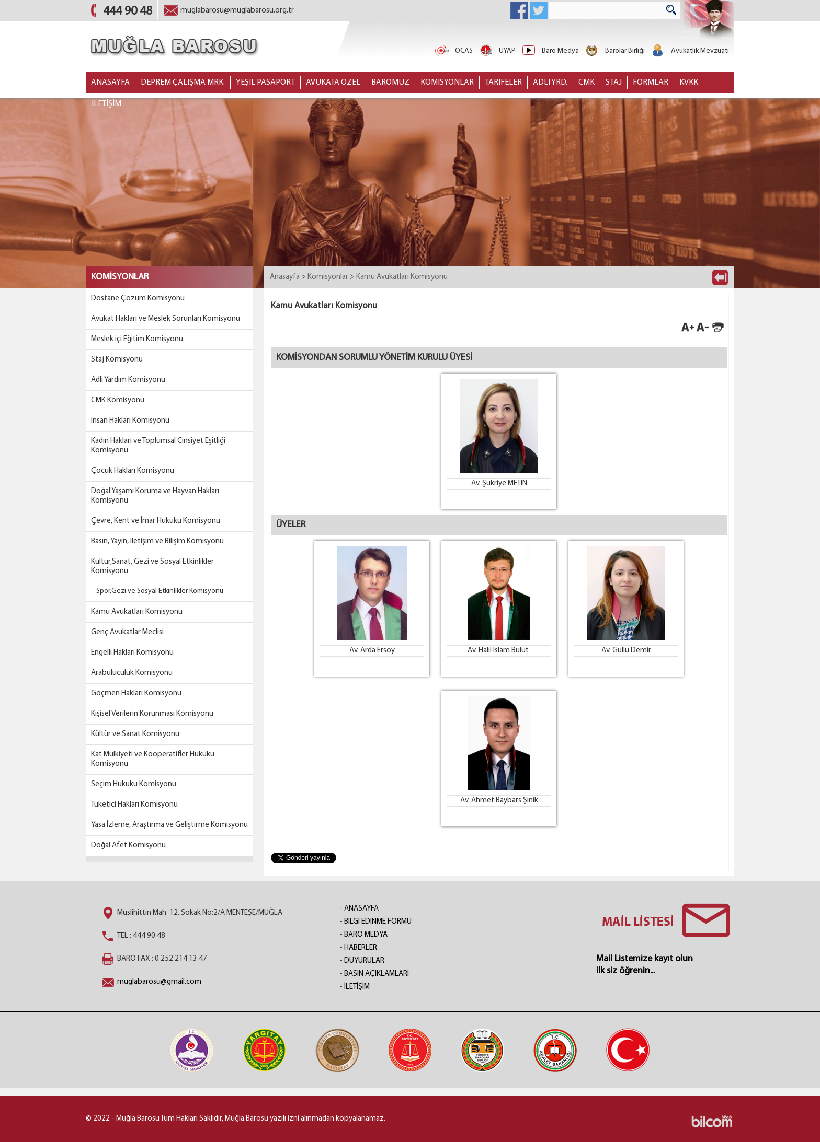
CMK (586, 82)
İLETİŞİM (106, 104)
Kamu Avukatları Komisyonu (137, 612)
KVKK (688, 82)
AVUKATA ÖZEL (333, 82)
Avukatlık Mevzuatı (689, 51)
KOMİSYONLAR (447, 82)
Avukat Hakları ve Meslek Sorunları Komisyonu (165, 319)
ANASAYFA (110, 82)
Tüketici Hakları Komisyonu (134, 805)
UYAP (497, 51)
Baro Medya (550, 51)
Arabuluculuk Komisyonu (132, 673)
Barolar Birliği (614, 51)
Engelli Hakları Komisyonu (132, 653)
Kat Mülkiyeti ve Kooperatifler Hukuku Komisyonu (152, 759)
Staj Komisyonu (117, 360)
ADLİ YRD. (550, 82)
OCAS (453, 51)
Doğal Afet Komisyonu (128, 845)
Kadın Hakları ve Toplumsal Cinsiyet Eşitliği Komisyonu (158, 446)
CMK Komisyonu (117, 400)
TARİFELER (503, 82)
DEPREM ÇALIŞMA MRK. (183, 82)
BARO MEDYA (366, 935)
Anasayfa (285, 277)
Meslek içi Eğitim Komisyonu (137, 339)
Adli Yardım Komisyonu (128, 380)
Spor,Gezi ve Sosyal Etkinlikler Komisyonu (159, 591)
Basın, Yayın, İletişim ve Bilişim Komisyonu (157, 541)
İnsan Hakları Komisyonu (130, 421)
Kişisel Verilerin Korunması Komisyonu (152, 714)
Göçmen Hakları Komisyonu (136, 693)
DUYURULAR (364, 961)
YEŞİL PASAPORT (265, 82)
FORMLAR (650, 82)
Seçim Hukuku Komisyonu (133, 784)
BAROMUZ (390, 82)
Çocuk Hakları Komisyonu (132, 471)
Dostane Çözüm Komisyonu (138, 298)
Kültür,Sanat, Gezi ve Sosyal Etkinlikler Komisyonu (152, 566)
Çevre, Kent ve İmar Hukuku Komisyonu (155, 521)
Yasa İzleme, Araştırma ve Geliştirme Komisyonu (169, 825)
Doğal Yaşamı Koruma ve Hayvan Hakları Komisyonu (155, 496)
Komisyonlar (328, 277)
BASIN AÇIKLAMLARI (376, 974)
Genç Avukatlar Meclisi (127, 632)
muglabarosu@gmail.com (159, 982)
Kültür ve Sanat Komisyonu (135, 734)
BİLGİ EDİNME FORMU (378, 922)
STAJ (614, 82)
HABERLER (360, 948)
